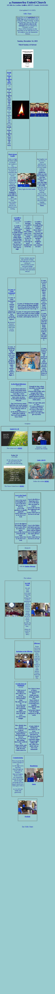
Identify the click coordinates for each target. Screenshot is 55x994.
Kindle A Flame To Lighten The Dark (9, 77)
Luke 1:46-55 (41, 460)
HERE (20, 448)
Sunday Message (30, 566)
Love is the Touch (20, 495)
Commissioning (18, 758)
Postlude (27, 816)
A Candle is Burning (17, 218)
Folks (25, 13)
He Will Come (27, 584)
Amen (34, 784)
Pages (29, 13)
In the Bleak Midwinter (18, 384)
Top (23, 826)
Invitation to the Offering (24, 651)
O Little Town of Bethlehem (21, 684)
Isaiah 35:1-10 (14, 429)
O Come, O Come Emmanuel (11, 291)
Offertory (37, 643)
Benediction (34, 766)
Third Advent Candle (12, 155)
